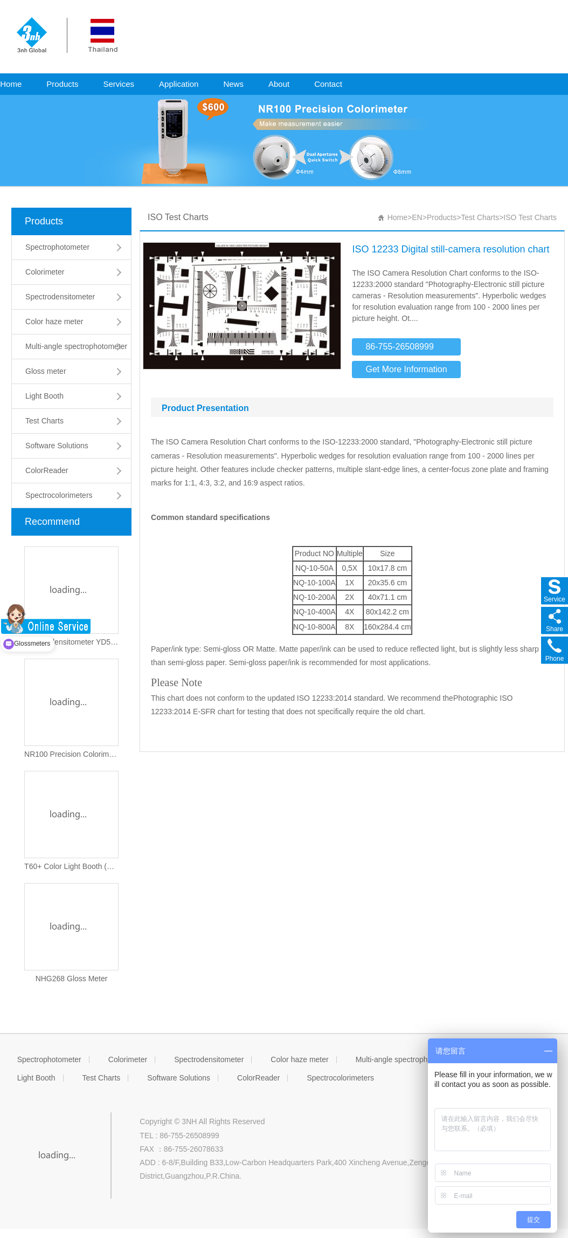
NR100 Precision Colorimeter (71, 754)
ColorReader (46, 470)
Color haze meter (54, 321)
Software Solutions (56, 445)
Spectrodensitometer (60, 296)
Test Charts (44, 420)
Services (119, 83)
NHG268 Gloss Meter (72, 978)
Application (178, 83)
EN (417, 217)
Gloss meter (45, 371)
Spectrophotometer (57, 247)
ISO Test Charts (530, 217)
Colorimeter (44, 272)
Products (62, 83)
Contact (328, 83)
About (278, 83)
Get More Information (406, 369)
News (233, 83)
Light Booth (44, 396)
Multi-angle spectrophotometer (76, 346)
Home (397, 217)
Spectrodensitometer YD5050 (71, 642)
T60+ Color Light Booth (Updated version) (71, 866)
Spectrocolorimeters (59, 495)
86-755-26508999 (399, 346)
